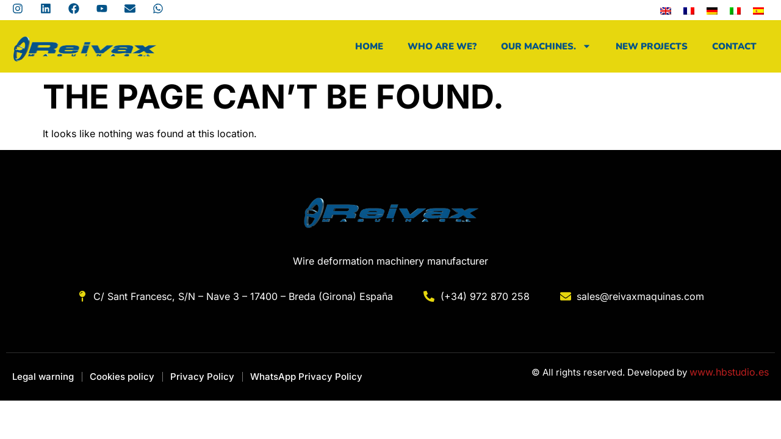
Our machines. (546, 46)
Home (369, 46)
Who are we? (442, 46)
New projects (652, 46)
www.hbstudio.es (729, 372)
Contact (734, 46)
